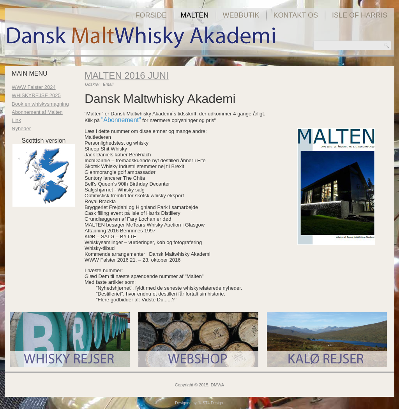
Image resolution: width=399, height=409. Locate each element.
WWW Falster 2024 (34, 87)
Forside (151, 15)
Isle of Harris (359, 15)
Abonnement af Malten (37, 112)
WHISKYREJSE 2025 (36, 95)
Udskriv (93, 84)
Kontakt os (296, 15)
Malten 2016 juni (127, 75)
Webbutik (241, 15)
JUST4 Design (210, 403)
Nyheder (21, 128)
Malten (195, 15)
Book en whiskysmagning (40, 104)
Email (108, 84)
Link (16, 120)
